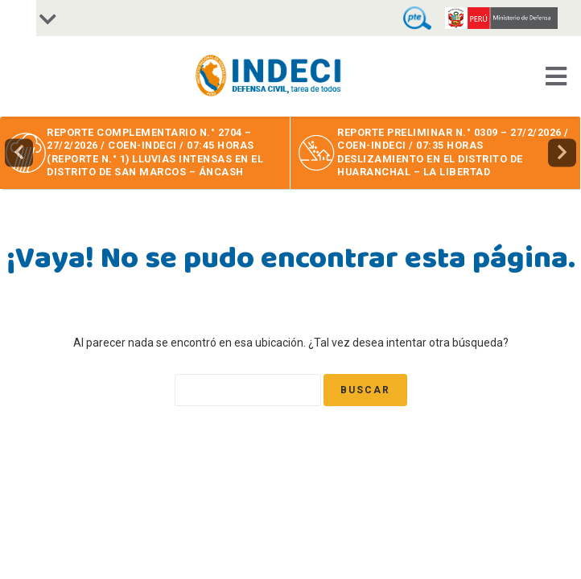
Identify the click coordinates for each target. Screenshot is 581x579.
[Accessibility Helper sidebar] (18, 18)
